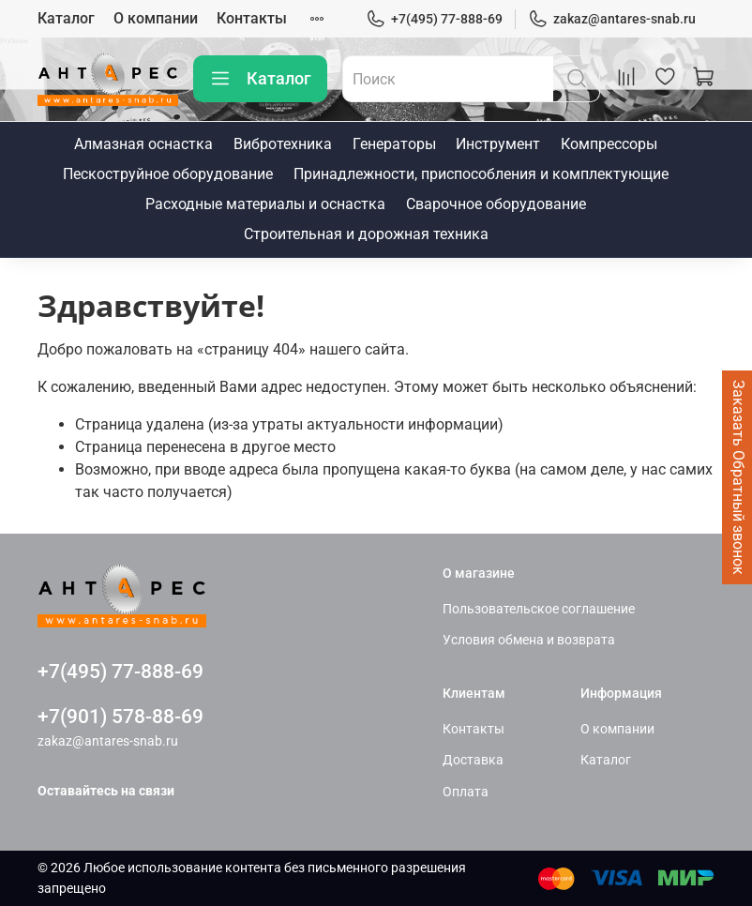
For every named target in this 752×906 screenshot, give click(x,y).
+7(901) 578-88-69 (120, 716)
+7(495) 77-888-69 (434, 19)
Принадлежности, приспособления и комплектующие (481, 174)
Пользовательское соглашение (539, 609)
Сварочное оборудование (496, 204)
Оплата (466, 792)
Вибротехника (282, 144)
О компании (155, 18)
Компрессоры (609, 144)
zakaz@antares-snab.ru (612, 19)
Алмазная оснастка (143, 144)
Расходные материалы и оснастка (265, 204)
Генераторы (394, 144)
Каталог (66, 18)
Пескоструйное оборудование (168, 174)
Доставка (473, 760)
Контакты (252, 18)
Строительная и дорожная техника (366, 234)
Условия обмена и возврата (529, 640)
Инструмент (498, 144)
